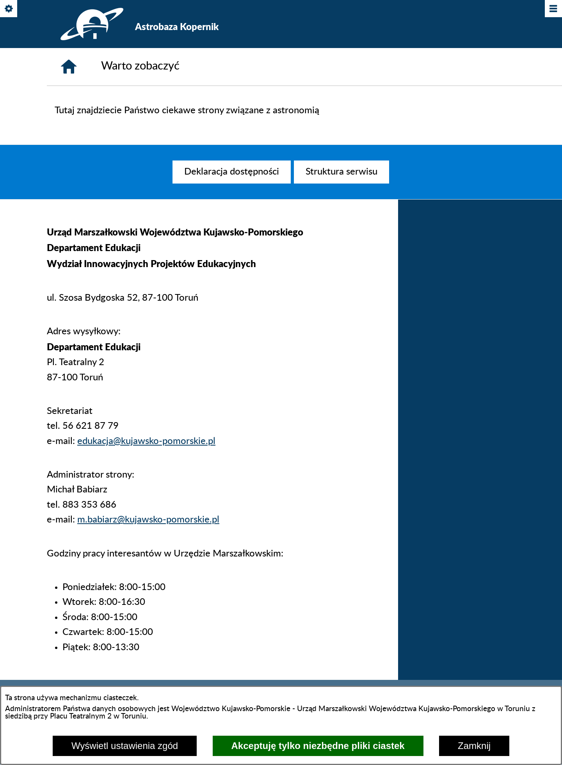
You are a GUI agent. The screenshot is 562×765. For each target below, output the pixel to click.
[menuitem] (232, 171)
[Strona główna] (69, 67)
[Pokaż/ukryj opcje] (9, 9)
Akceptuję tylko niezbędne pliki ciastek (318, 745)
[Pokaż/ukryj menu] (553, 9)
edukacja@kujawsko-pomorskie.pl (146, 441)
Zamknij (474, 745)
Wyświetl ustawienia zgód (124, 745)
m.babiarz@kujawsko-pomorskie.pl (148, 519)
